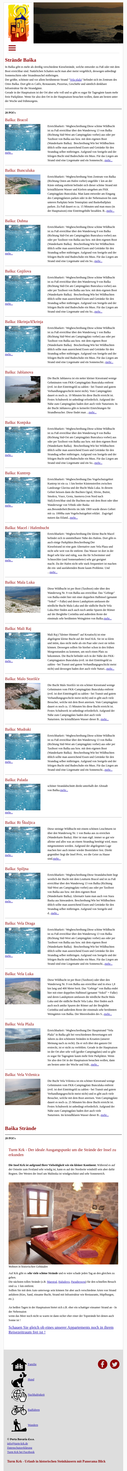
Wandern (24, 1425)
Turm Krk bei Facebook (20, 1452)
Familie (24, 1364)
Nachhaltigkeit (28, 1395)
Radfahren (25, 1410)
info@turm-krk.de (17, 1443)
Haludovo (64, 1281)
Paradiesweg (78, 1281)
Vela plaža (76, 79)
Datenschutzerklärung (19, 1447)
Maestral (52, 1281)
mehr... (108, 160)
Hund (22, 1379)
